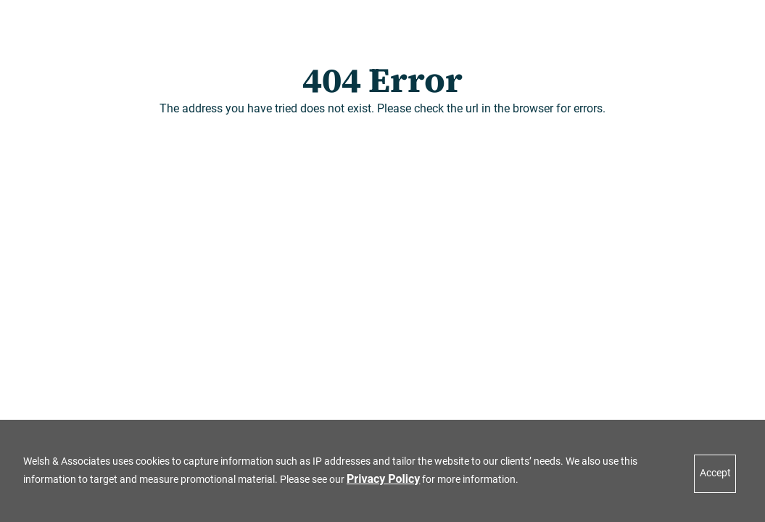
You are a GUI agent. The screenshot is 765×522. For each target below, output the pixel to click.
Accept (715, 473)
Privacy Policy (383, 479)
